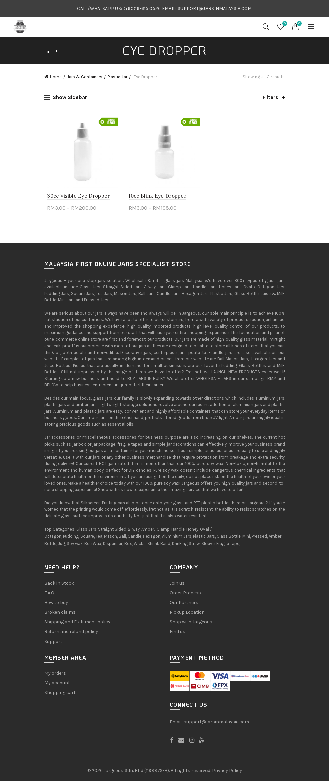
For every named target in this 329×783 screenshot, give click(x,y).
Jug (61, 545)
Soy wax (75, 545)
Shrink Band (158, 545)
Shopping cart (60, 694)
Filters (270, 97)
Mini (246, 538)
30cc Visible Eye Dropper (75, 198)
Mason (110, 538)
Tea (99, 538)
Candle (134, 538)
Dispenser (112, 545)
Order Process (185, 595)
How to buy (56, 604)
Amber (147, 531)
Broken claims (60, 614)
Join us (177, 585)
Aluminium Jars (176, 538)
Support (53, 643)
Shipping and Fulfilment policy (77, 624)
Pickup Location (187, 614)
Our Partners (184, 604)
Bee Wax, (93, 545)
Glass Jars (86, 531)
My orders (55, 675)
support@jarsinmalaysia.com (216, 723)
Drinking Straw (186, 545)
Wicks (140, 545)
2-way (134, 531)
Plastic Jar (117, 76)
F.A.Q (49, 595)
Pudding (71, 538)
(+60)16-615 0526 (142, 8)
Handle (178, 531)
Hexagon (151, 538)
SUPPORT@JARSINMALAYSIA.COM (215, 8)
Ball (122, 538)
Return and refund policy (71, 634)
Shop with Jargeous (191, 624)
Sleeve (208, 545)
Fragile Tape (227, 545)
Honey (192, 531)
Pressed (259, 538)
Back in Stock (59, 585)
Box (128, 545)
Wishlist (284, 24)
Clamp (163, 531)
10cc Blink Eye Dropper (157, 198)
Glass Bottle (229, 538)
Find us (177, 634)
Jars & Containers (84, 76)
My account (57, 685)
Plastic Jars (204, 538)
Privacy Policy (227, 772)
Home (56, 76)
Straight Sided (112, 531)
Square (87, 538)
